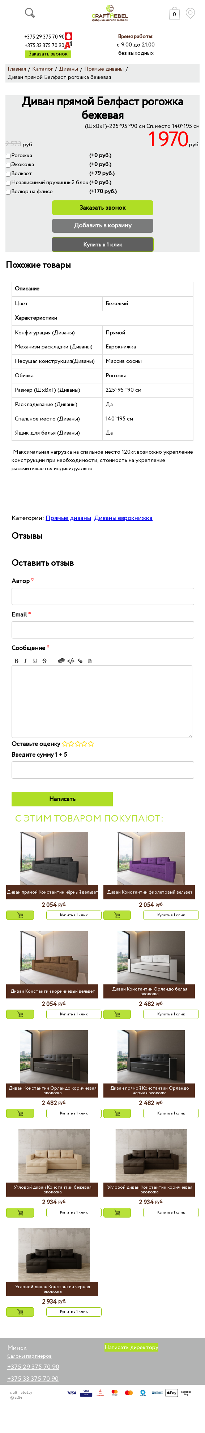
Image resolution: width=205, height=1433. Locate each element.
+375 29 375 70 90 (44, 37)
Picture (89, 660)
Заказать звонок (48, 54)
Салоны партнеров (29, 1356)
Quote (61, 660)
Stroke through (44, 660)
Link (80, 660)
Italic (25, 660)
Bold (16, 660)
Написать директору (131, 1347)
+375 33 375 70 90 (44, 45)
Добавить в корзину (103, 225)
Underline (35, 660)
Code (70, 660)
